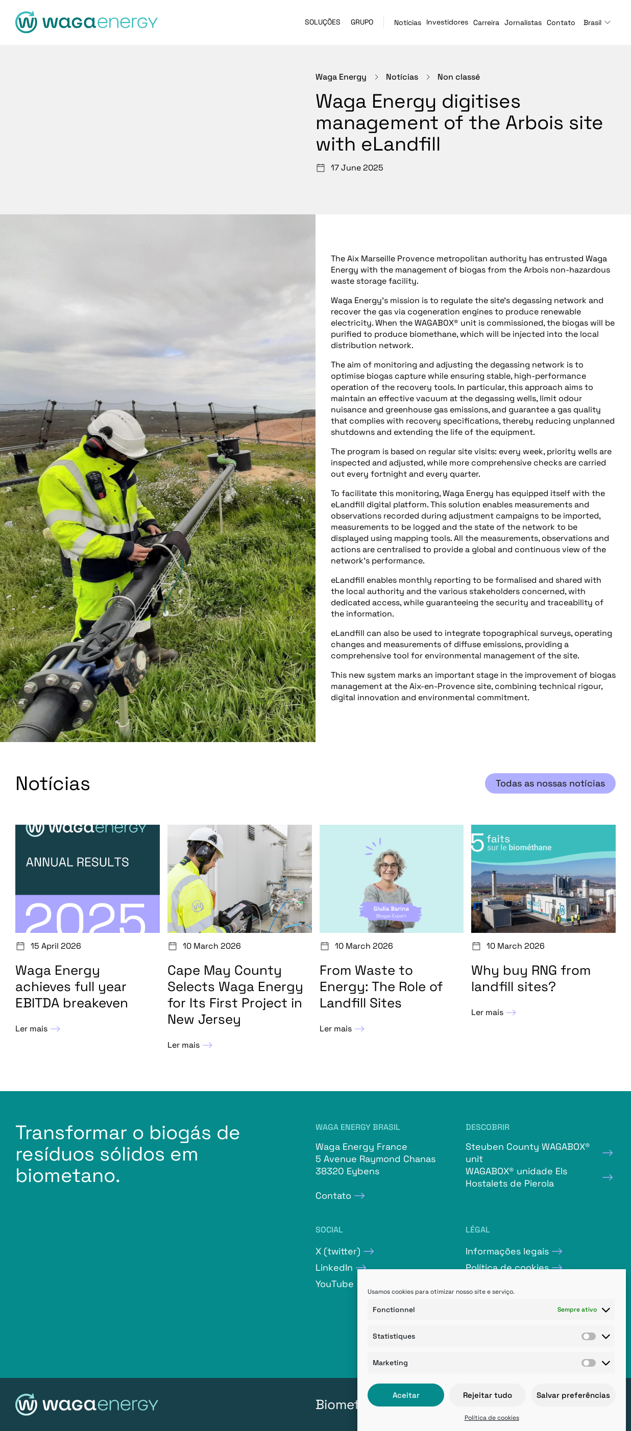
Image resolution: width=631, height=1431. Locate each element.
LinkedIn (334, 1267)
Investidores (447, 22)
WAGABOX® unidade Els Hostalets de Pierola (516, 1177)
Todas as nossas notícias (550, 783)
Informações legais (507, 1251)
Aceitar (406, 1395)
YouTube (335, 1284)
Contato (561, 22)
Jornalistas (523, 22)
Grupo (362, 22)
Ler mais (39, 1029)
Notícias (407, 22)
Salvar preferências (573, 1395)
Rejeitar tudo (487, 1395)
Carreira (486, 22)
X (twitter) (338, 1251)
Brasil (592, 22)
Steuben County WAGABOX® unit (528, 1153)
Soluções (323, 22)
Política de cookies (492, 1418)
